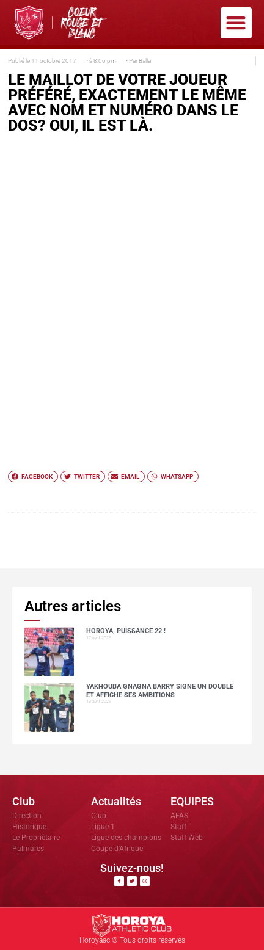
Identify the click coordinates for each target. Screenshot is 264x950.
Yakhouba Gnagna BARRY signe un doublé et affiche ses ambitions (159, 690)
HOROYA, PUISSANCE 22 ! (126, 631)
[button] (236, 22)
